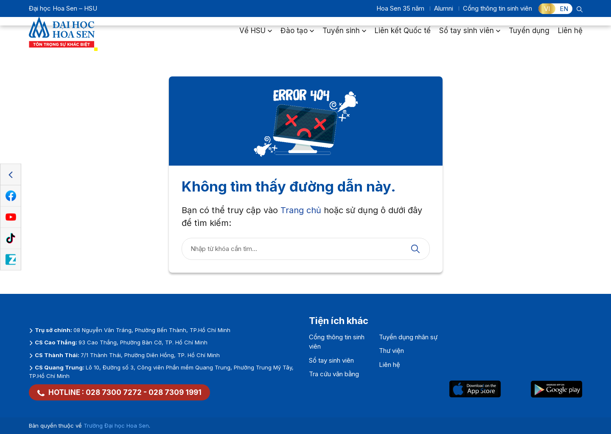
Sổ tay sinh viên (469, 35)
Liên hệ (570, 35)
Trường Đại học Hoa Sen (116, 425)
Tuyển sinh (344, 35)
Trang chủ (300, 210)
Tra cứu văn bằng (334, 374)
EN (564, 9)
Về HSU (255, 35)
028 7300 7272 (114, 392)
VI (547, 9)
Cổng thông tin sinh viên (497, 8)
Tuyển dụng (529, 35)
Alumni (443, 8)
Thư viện (391, 351)
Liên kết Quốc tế (403, 35)
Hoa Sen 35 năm (400, 8)
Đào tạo (297, 35)
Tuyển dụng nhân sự (408, 337)
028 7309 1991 (175, 392)
